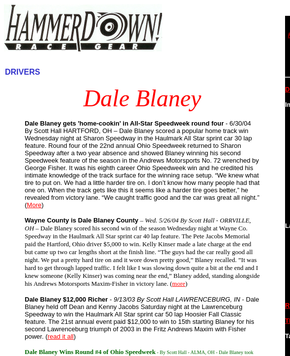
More (34, 205)
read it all (60, 336)
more (178, 283)
